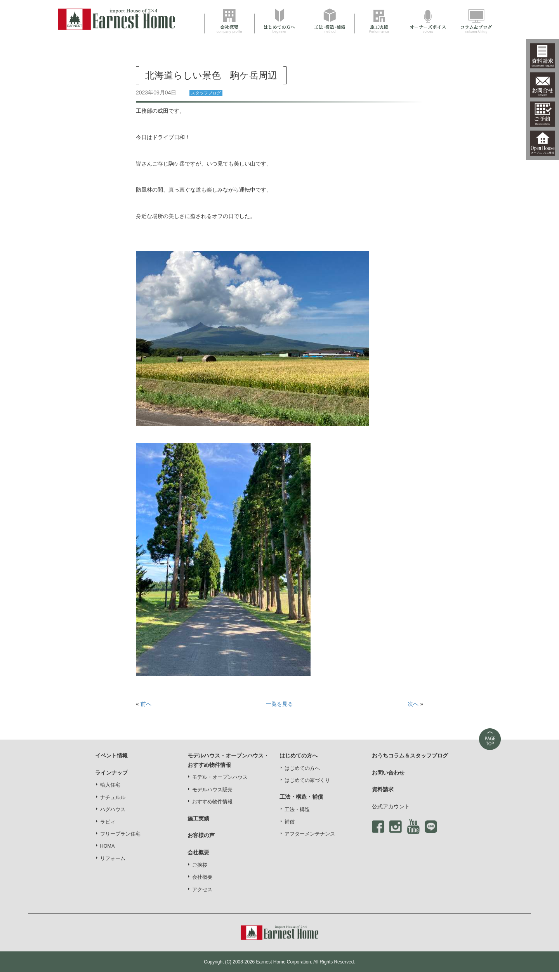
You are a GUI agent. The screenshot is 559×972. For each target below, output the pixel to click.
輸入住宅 (110, 785)
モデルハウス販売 (212, 789)
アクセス (202, 889)
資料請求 (383, 789)
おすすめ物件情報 (212, 801)
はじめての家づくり (307, 780)
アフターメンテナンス (310, 834)
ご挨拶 (199, 865)
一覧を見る (279, 704)
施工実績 (198, 818)
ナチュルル (112, 797)
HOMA (107, 846)
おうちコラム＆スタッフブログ (410, 755)
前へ (146, 704)
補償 (290, 822)
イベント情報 (111, 755)
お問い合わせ (388, 773)
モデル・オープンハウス (220, 777)
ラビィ (107, 822)
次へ (413, 704)
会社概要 (202, 877)
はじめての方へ (302, 768)
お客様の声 (201, 835)
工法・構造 (297, 809)
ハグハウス (112, 809)
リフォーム (112, 858)
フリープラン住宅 (120, 834)
